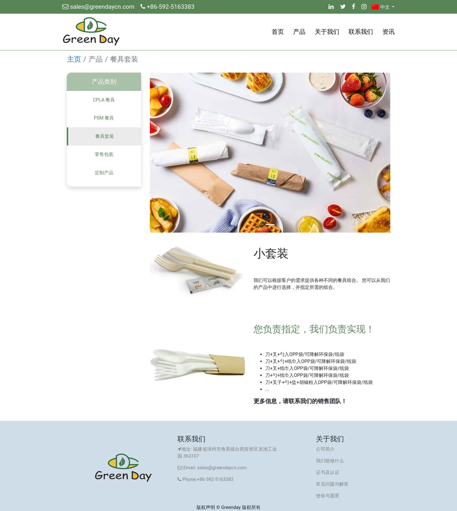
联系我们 (361, 31)
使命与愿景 (327, 495)
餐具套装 (104, 136)
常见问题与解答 (332, 484)
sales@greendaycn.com (99, 6)
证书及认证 (327, 472)
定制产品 (104, 172)
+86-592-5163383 (167, 6)
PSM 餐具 (104, 118)
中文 (381, 7)
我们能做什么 (330, 460)
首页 (278, 31)
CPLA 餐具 (104, 100)
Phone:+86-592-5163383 (205, 479)
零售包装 (104, 154)
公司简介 (325, 449)
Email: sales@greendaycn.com (212, 467)
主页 (74, 59)
